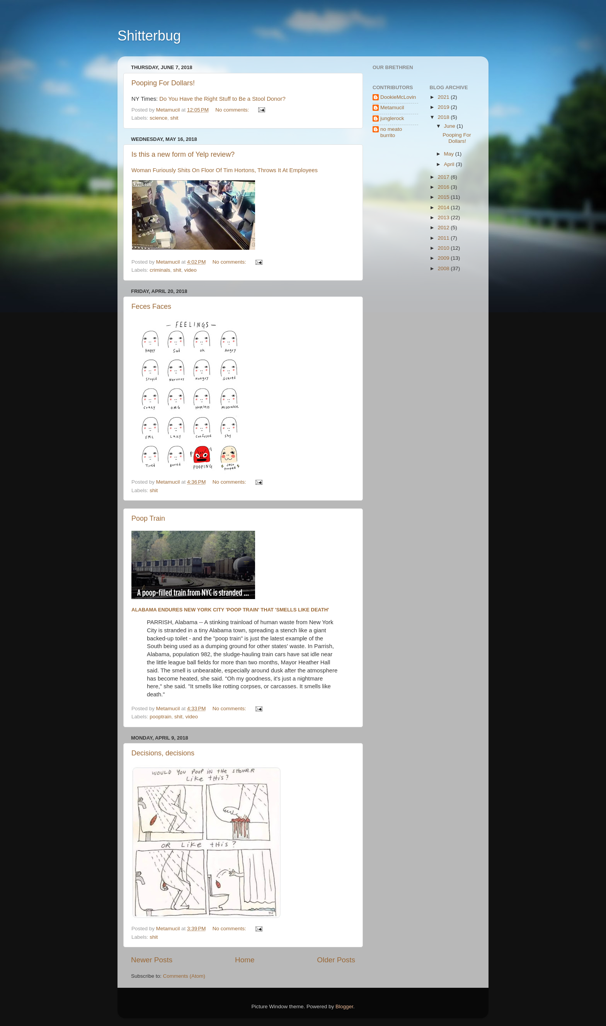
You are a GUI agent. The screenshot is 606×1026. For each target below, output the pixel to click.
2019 (444, 107)
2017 (444, 177)
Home (244, 960)
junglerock (392, 118)
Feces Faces (151, 306)
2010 (444, 248)
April (450, 164)
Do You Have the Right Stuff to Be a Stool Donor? (222, 99)
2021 (444, 97)
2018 (444, 117)
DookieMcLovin (398, 97)
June (450, 126)
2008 (444, 268)
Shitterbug (149, 36)
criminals (160, 270)
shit (174, 118)
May (449, 154)
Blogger (344, 1006)
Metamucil (392, 107)
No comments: (232, 110)
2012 (444, 227)
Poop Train (148, 518)
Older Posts (336, 960)
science (158, 118)
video (190, 270)
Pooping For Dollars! (163, 83)
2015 (444, 197)
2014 (444, 207)
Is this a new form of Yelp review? (183, 154)
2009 (444, 258)
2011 (444, 238)
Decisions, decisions (162, 753)
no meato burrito (391, 132)
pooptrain (160, 717)
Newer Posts (151, 960)
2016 (444, 187)
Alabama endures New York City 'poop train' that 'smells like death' (230, 610)
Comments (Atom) (184, 976)
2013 (444, 217)
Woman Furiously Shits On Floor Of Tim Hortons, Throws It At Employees (224, 170)
